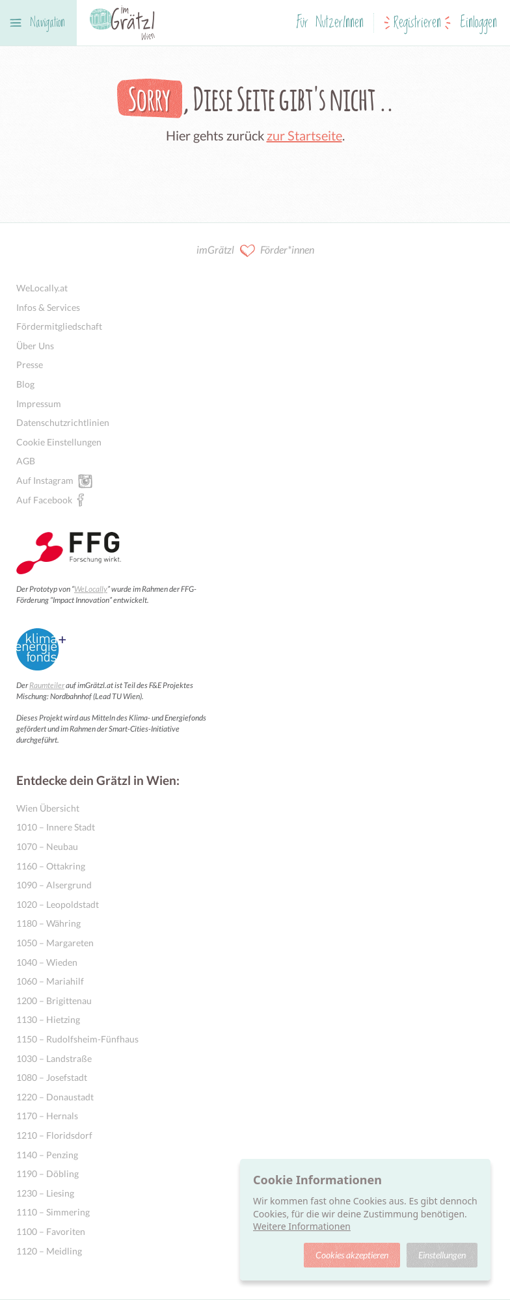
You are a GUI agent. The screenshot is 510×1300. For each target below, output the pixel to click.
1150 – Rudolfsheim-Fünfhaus (77, 1038)
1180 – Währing (48, 923)
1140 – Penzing (47, 1154)
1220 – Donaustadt (55, 1096)
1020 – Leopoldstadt (57, 904)
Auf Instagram (45, 480)
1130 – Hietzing (48, 1019)
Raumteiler (46, 685)
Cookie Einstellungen (58, 441)
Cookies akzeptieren (351, 1254)
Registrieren (417, 23)
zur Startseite (304, 135)
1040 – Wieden (46, 962)
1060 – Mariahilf (50, 981)
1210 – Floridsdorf (54, 1135)
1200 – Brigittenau (54, 1000)
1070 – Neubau (47, 846)
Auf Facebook (44, 499)
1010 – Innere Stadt (55, 826)
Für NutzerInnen (330, 23)
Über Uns (35, 345)
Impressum (38, 403)
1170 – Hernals (47, 1115)
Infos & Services (48, 307)
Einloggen (479, 23)
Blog (25, 384)
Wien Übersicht (47, 808)
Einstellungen (442, 1254)
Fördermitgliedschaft (59, 326)
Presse (29, 364)
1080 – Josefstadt (51, 1077)
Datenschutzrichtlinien (62, 422)
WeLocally (90, 589)
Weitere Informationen (302, 1226)
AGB (25, 460)
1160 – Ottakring (50, 865)
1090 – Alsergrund (54, 884)
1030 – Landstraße (54, 1058)
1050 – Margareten (55, 942)
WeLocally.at (42, 287)
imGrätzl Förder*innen (255, 251)
